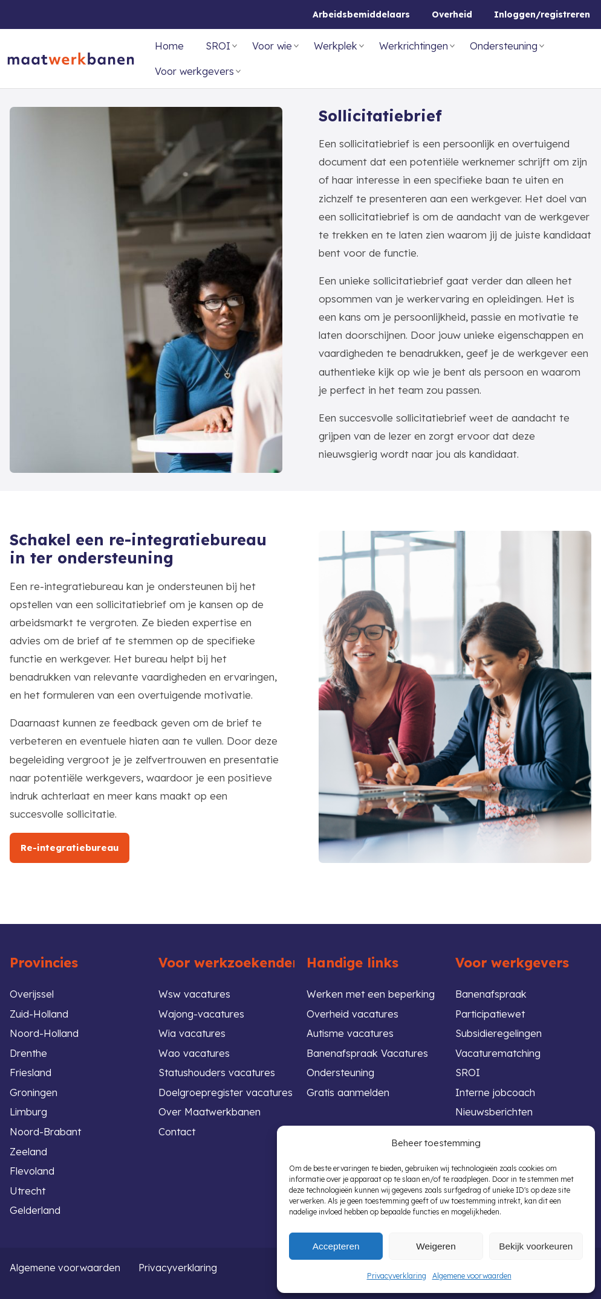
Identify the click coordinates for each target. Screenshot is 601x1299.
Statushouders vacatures (218, 1068)
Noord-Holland (45, 1028)
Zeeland (29, 1149)
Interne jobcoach (496, 1088)
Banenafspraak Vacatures (368, 1048)
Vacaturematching (498, 1048)
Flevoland (32, 1169)
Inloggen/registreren (542, 14)
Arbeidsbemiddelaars (361, 14)
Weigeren (436, 1245)
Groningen (34, 1088)
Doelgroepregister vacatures (227, 1088)
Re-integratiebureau (71, 847)
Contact (177, 1129)
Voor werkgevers (194, 71)
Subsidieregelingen (499, 1028)
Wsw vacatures (194, 987)
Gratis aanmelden (349, 1088)
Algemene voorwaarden (472, 1275)
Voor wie (272, 46)
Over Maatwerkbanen (210, 1109)
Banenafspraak (491, 987)
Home (169, 46)
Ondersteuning (504, 46)
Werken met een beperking (371, 987)
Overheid (452, 14)
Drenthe (29, 1048)
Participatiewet (492, 1007)
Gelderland (35, 1210)
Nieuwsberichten (494, 1109)
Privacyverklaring (396, 1275)
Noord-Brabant (46, 1129)
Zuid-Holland (40, 1007)
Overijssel (32, 987)
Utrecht (28, 1190)
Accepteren (336, 1245)
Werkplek (335, 46)
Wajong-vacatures (202, 1007)
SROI (218, 46)
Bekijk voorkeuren (536, 1245)
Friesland (31, 1068)
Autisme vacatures (351, 1028)
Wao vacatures (194, 1048)
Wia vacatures (192, 1028)
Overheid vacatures (353, 1007)
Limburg (29, 1109)
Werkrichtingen (413, 46)
